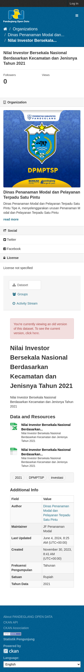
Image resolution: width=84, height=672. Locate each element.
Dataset (20, 285)
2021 (18, 477)
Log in (74, 3)
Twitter (9, 239)
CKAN (11, 651)
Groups (20, 294)
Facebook (12, 249)
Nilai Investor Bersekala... (32, 40)
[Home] (5, 29)
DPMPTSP (36, 477)
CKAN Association (16, 628)
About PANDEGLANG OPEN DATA (27, 617)
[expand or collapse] (77, 15)
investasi (57, 477)
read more (11, 219)
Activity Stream (25, 303)
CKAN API (10, 622)
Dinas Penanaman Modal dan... (36, 35)
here (35, 333)
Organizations (25, 29)
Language (10, 658)
